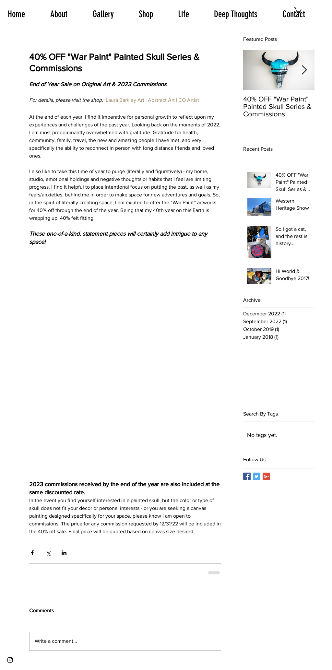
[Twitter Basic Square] (256, 476)
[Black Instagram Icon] (10, 660)
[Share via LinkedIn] (64, 553)
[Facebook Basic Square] (247, 476)
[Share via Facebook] (32, 553)
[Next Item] (304, 70)
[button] (298, 10)
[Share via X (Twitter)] (48, 553)
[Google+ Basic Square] (266, 476)
